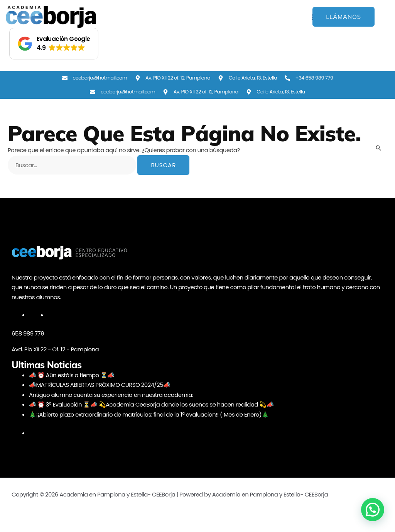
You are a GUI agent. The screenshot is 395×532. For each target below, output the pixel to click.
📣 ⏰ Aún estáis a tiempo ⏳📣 (72, 375)
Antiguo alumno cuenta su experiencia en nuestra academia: (111, 395)
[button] (53, 43)
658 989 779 (28, 333)
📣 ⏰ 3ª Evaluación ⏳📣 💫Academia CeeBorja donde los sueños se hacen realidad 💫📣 (151, 404)
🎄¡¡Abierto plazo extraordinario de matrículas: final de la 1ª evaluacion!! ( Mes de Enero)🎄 (148, 414)
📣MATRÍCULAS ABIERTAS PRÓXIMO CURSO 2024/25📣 (99, 385)
